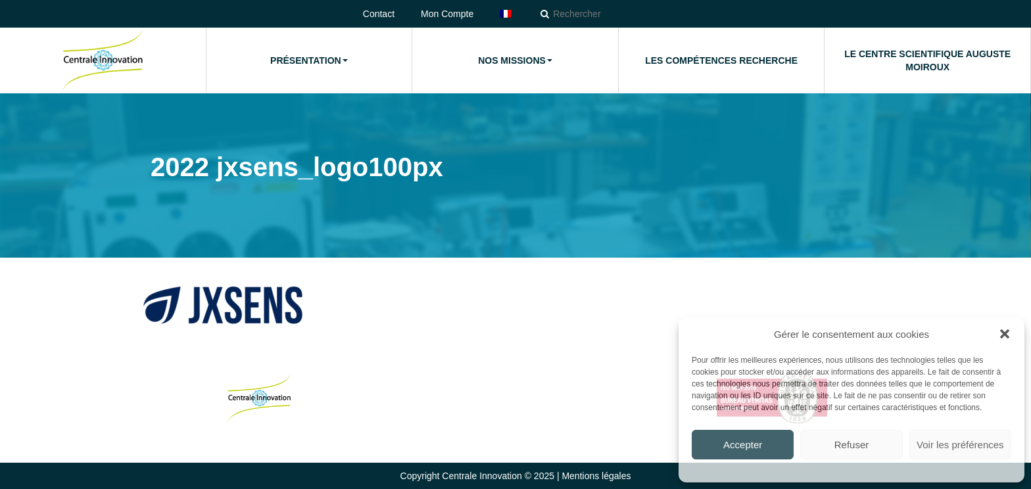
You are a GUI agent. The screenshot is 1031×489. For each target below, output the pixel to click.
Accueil (102, 60)
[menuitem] (506, 14)
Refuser (851, 444)
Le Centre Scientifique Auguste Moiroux (927, 60)
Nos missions (515, 60)
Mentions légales (596, 476)
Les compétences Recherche (721, 60)
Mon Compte (447, 14)
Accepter (742, 444)
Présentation (309, 60)
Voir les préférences (960, 444)
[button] (1004, 333)
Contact (379, 14)
